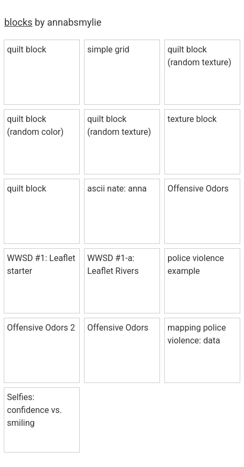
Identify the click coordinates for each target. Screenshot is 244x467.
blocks (18, 22)
